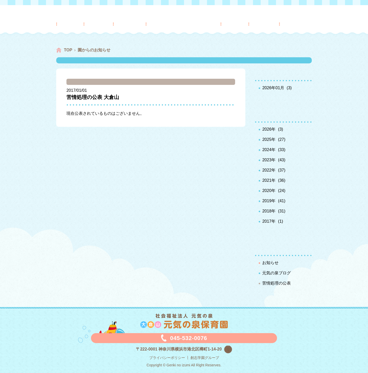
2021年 (268, 180)
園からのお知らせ (94, 50)
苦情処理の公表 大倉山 (92, 97)
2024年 (268, 150)
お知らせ (270, 263)
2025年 (268, 139)
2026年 (268, 129)
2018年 (268, 211)
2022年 (268, 170)
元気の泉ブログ (276, 273)
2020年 (268, 190)
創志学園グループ (204, 357)
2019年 (268, 201)
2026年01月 (273, 88)
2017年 (268, 221)
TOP (68, 50)
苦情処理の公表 (276, 283)
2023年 (268, 160)
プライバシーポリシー (167, 357)
